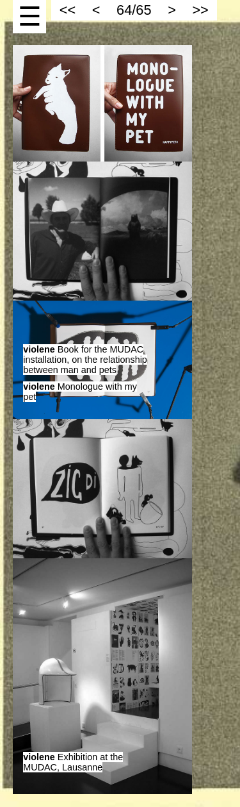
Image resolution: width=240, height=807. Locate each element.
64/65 (133, 10)
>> (200, 10)
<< (68, 10)
